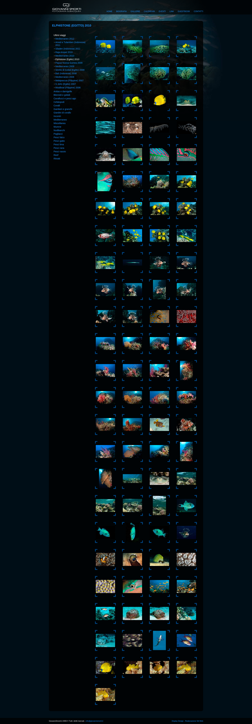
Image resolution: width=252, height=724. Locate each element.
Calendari (149, 11)
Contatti (198, 11)
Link (172, 11)
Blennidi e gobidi (62, 95)
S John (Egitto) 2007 (65, 84)
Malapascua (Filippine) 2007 (69, 80)
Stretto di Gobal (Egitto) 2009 (69, 70)
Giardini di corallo (62, 112)
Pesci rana (59, 148)
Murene (57, 126)
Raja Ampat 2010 (63, 52)
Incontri (57, 116)
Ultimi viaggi (60, 35)
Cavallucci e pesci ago (65, 98)
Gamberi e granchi (63, 109)
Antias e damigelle (63, 91)
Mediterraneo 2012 (64, 38)
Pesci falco (59, 137)
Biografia (121, 11)
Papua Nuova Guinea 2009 (68, 63)
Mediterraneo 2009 (64, 66)
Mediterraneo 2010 (64, 55)
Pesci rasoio (60, 151)
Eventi (162, 11)
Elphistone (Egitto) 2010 (67, 59)
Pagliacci (58, 134)
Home (109, 11)
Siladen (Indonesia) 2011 (67, 48)
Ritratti (57, 158)
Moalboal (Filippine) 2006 (68, 87)
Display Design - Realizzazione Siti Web (187, 721)
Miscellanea (60, 123)
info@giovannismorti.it (94, 721)
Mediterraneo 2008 (64, 77)
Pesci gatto (59, 141)
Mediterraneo (60, 119)
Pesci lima (59, 144)
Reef (56, 155)
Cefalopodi (59, 102)
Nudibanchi (59, 130)
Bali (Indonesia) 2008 (65, 73)
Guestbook (184, 11)
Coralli (57, 105)
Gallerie (135, 11)
